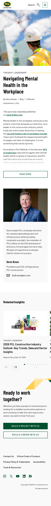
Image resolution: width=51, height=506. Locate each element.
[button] (24, 364)
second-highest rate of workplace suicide (27, 133)
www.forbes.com (14, 115)
